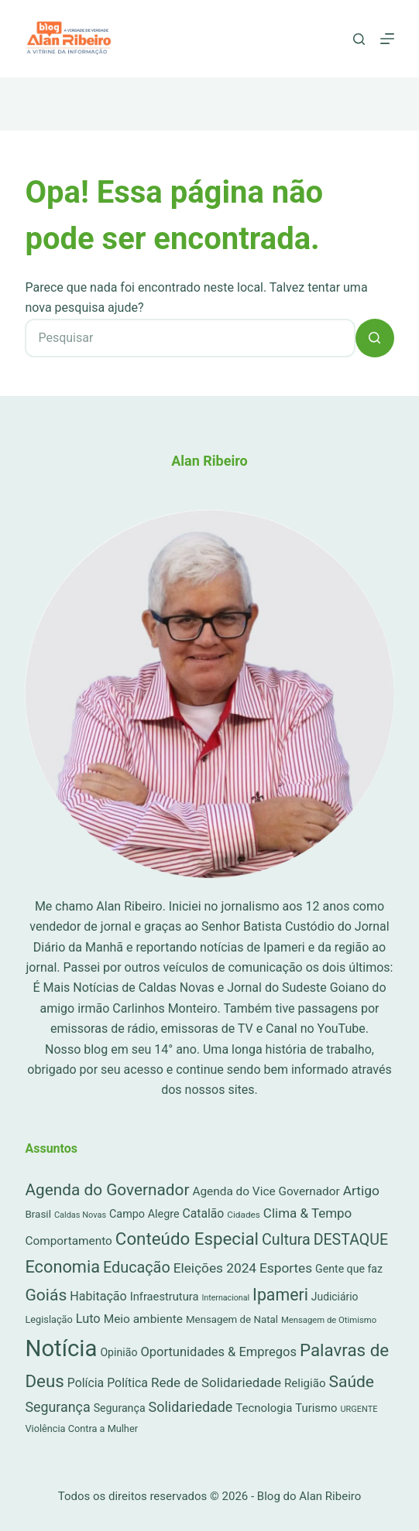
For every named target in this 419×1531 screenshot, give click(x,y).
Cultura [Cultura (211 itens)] (286, 1240)
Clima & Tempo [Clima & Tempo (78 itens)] (307, 1213)
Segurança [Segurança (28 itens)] (120, 1408)
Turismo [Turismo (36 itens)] (316, 1408)
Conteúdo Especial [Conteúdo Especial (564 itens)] (187, 1239)
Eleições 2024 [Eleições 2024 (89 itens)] (214, 1268)
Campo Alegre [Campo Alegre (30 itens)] (144, 1214)
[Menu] (387, 39)
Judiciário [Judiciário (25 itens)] (335, 1296)
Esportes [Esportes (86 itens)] (285, 1268)
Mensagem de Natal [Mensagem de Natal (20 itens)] (232, 1319)
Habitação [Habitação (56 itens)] (98, 1296)
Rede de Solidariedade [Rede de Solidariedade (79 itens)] (216, 1382)
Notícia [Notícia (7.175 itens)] (61, 1348)
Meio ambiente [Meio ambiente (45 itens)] (143, 1319)
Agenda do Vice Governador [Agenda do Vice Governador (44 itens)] (265, 1191)
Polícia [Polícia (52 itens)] (85, 1383)
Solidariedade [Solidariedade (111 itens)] (191, 1407)
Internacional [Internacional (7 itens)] (225, 1298)
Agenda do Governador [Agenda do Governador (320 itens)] (107, 1190)
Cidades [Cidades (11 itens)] (243, 1214)
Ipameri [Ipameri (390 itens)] (280, 1294)
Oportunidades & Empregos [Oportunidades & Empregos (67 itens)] (218, 1352)
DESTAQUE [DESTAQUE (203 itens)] (351, 1240)
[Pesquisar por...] (190, 338)
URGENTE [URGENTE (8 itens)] (358, 1409)
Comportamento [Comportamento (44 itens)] (68, 1241)
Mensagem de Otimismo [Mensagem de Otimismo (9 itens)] (328, 1320)
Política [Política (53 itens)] (127, 1383)
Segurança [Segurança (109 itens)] (57, 1407)
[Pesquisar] (359, 39)
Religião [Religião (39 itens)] (305, 1383)
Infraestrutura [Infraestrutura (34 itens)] (164, 1297)
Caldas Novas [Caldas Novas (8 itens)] (80, 1215)
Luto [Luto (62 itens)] (88, 1318)
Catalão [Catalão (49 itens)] (204, 1213)
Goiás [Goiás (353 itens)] (46, 1294)
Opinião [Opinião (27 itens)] (118, 1352)
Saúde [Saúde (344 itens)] (351, 1381)
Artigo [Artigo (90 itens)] (361, 1190)
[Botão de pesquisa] (374, 338)
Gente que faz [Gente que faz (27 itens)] (349, 1269)
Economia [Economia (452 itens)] (62, 1266)
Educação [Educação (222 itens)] (136, 1267)
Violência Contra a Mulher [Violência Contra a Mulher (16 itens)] (81, 1428)
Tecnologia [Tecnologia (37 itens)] (263, 1408)
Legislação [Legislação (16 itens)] (48, 1319)
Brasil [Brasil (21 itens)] (37, 1214)
